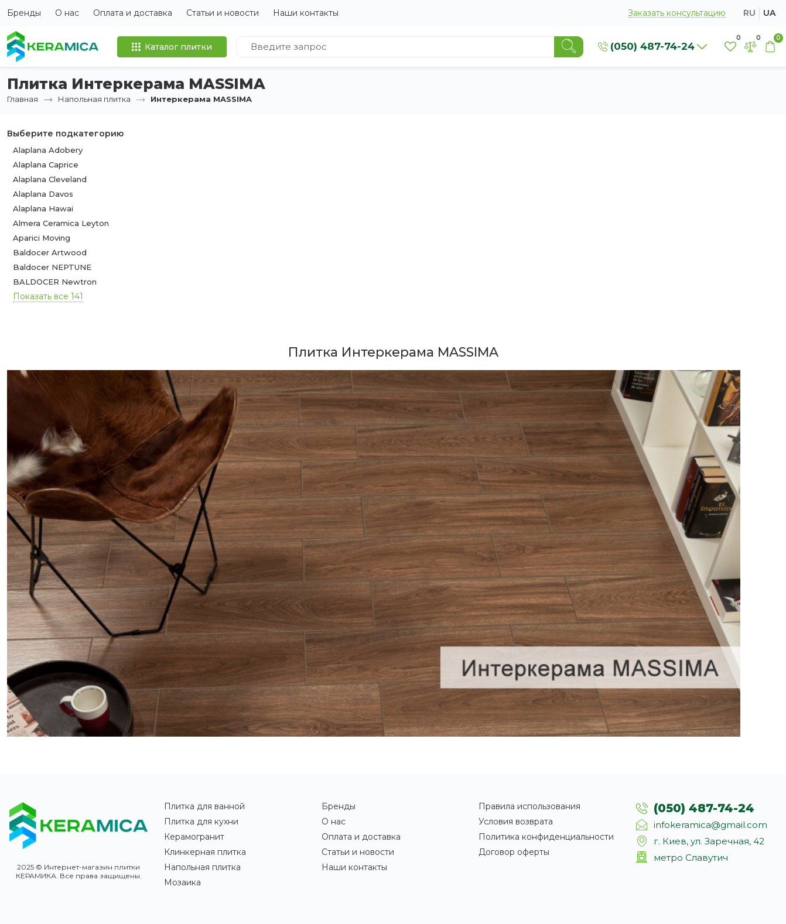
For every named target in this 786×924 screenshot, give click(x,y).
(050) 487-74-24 (704, 808)
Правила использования (529, 806)
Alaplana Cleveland (50, 179)
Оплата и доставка (132, 13)
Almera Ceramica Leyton (61, 223)
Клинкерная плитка (205, 852)
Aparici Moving (41, 237)
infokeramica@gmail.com (710, 824)
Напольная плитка (94, 99)
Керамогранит (194, 836)
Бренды (24, 13)
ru (749, 13)
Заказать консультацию (677, 13)
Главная (22, 99)
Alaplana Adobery (48, 150)
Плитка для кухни (201, 821)
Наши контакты (306, 13)
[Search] (568, 46)
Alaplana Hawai (43, 208)
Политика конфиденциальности (546, 836)
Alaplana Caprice (45, 164)
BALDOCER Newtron (55, 281)
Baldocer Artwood (50, 252)
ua (769, 13)
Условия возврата (516, 821)
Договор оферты (514, 852)
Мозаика (182, 882)
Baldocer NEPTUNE (52, 267)
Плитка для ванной (204, 806)
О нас (67, 13)
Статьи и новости (222, 13)
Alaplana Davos (43, 194)
